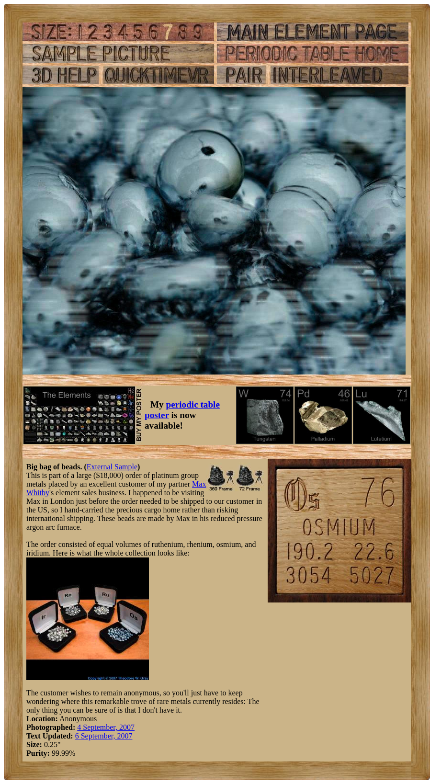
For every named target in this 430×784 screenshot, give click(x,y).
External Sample (112, 467)
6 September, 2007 (104, 736)
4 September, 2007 (106, 727)
